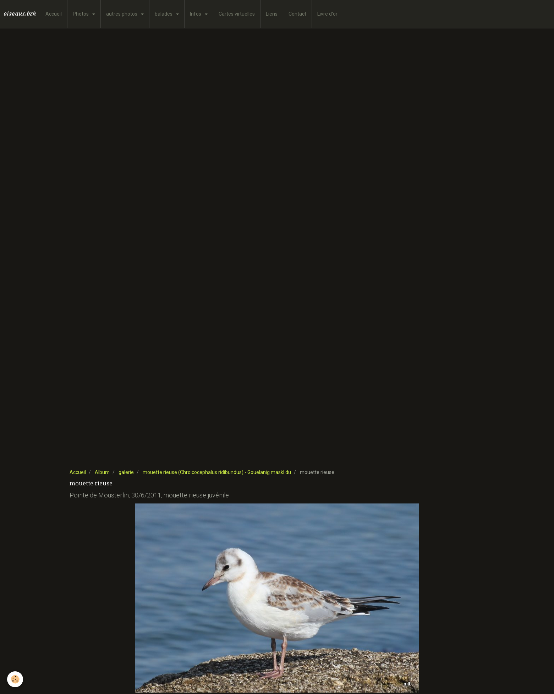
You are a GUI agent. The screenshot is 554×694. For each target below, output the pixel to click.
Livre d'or (327, 14)
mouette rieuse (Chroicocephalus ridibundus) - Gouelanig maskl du (217, 472)
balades (164, 14)
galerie (126, 472)
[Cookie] (15, 679)
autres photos (122, 14)
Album (102, 472)
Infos (196, 14)
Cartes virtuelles (237, 14)
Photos (81, 14)
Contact (297, 14)
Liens (272, 14)
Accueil (53, 14)
